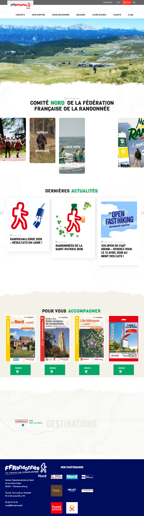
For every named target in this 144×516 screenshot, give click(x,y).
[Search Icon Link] (134, 2)
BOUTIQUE (127, 2)
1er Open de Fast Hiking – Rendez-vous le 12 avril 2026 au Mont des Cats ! (116, 251)
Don (118, 2)
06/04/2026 (16, 235)
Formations (107, 2)
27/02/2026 (107, 242)
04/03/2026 (62, 242)
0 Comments (120, 242)
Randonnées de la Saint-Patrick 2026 (69, 247)
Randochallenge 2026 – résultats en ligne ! (26, 241)
